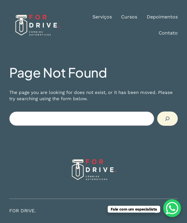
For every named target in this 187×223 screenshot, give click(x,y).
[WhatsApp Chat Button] (172, 208)
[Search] (167, 119)
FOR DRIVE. (22, 210)
